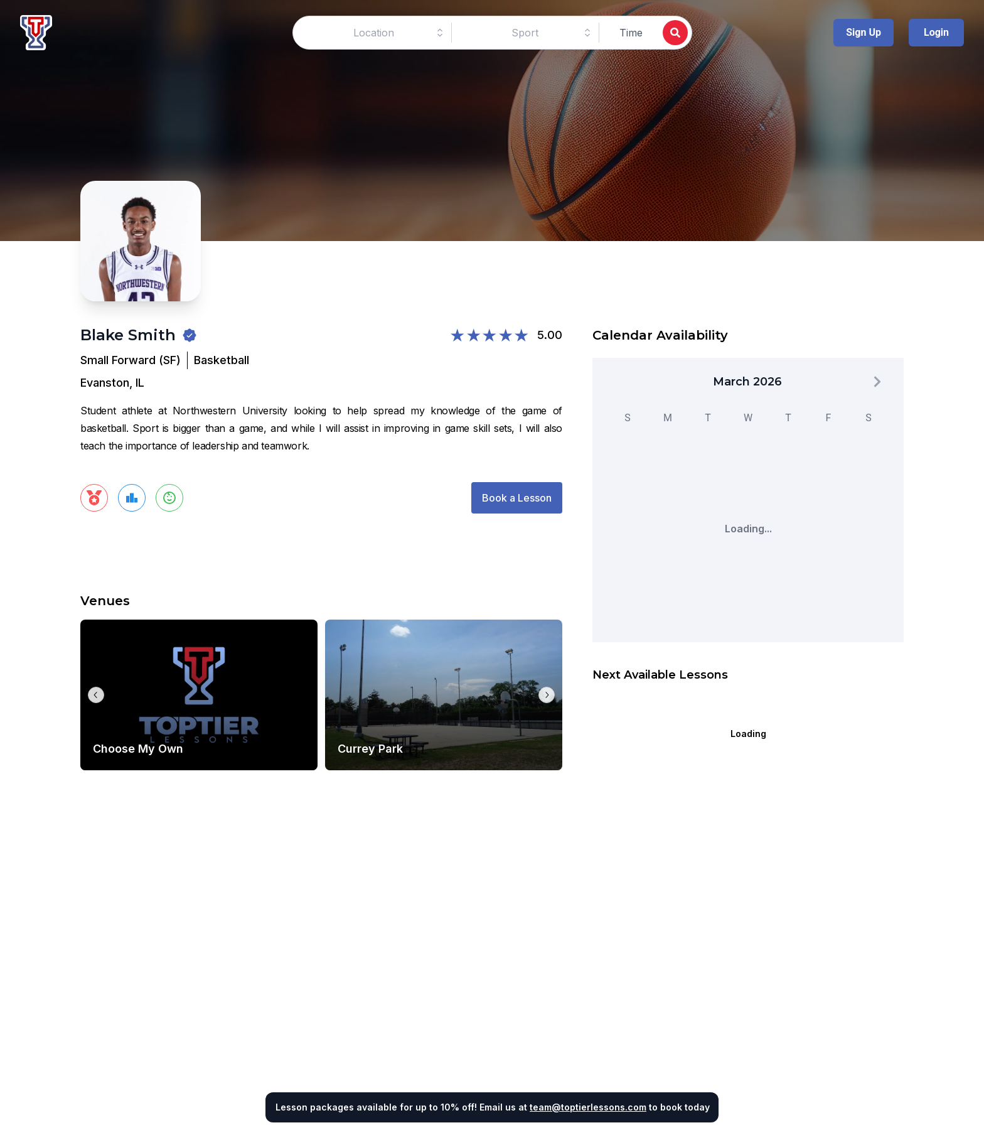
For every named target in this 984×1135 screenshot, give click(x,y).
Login (936, 32)
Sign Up (863, 32)
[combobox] (374, 32)
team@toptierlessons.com (588, 1107)
